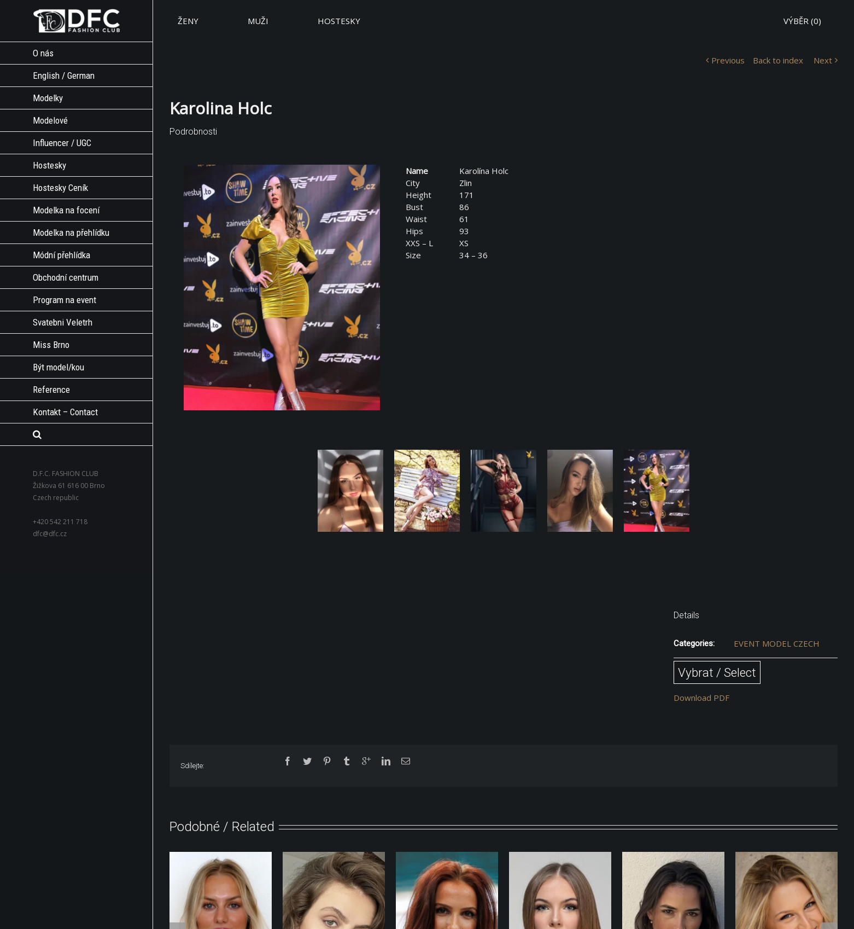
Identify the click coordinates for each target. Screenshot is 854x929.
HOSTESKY (339, 20)
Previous (728, 60)
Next (823, 60)
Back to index (778, 60)
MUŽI (258, 20)
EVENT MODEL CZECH (777, 643)
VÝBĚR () (802, 20)
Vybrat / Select (717, 672)
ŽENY (188, 20)
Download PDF (701, 697)
